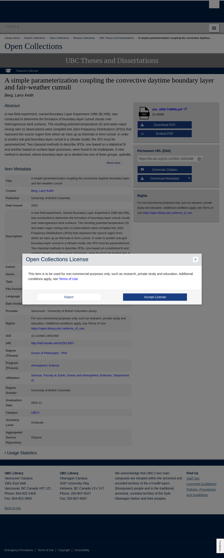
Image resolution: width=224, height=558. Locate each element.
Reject (69, 297)
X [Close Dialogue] (195, 259)
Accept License (155, 297)
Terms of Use (68, 279)
